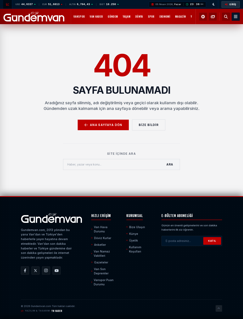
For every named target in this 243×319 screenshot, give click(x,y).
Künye (132, 233)
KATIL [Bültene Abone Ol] (212, 240)
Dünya (139, 16)
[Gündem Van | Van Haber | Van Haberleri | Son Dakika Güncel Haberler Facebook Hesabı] (25, 270)
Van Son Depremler (100, 271)
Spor (151, 16)
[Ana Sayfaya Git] (51, 218)
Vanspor (79, 16)
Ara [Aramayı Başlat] (169, 164)
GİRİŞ (230, 4)
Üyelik (132, 240)
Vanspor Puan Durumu (102, 282)
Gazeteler (99, 262)
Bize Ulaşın (135, 227)
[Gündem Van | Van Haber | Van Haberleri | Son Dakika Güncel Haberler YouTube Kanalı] (57, 270)
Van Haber (96, 16)
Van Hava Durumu (99, 229)
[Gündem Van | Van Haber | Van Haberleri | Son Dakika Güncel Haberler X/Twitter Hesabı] (35, 270)
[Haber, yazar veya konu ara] (111, 164)
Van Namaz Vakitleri (100, 253)
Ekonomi (164, 16)
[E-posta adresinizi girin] (182, 241)
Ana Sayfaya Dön (103, 125)
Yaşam (126, 16)
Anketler (98, 244)
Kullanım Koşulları (133, 249)
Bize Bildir (149, 125)
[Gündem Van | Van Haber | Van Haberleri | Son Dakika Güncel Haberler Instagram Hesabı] (46, 270)
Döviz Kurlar (101, 238)
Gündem (113, 16)
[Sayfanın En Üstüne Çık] (219, 308)
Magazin (180, 16)
